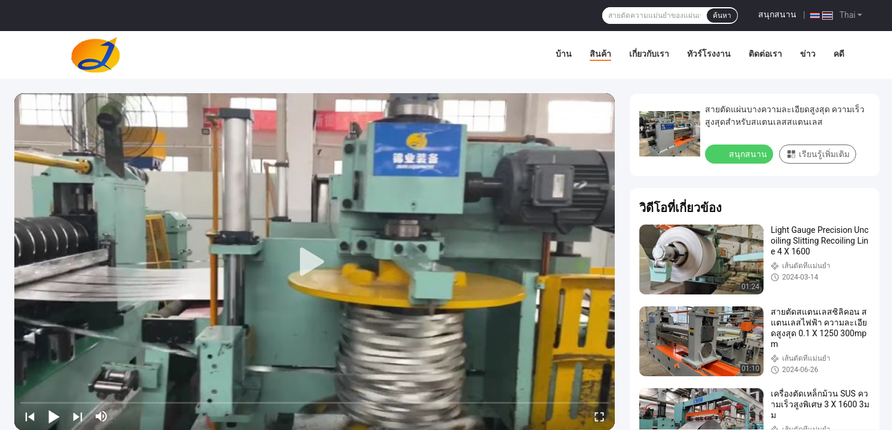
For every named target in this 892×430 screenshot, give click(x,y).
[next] (78, 416)
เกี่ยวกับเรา (649, 54)
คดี (838, 54)
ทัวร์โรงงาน (709, 54)
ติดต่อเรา (765, 54)
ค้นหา (722, 15)
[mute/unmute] (102, 416)
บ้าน (564, 54)
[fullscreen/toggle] (599, 416)
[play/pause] (54, 416)
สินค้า (600, 54)
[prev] (30, 416)
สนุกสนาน (777, 14)
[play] (315, 262)
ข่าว (808, 54)
